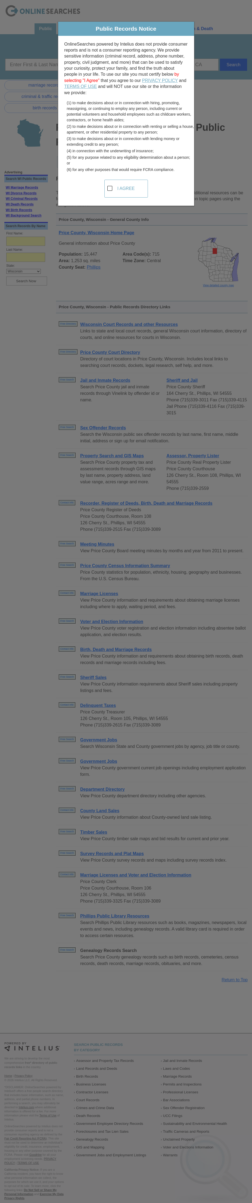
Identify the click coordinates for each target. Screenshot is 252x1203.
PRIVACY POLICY (160, 80)
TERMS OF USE (80, 86)
